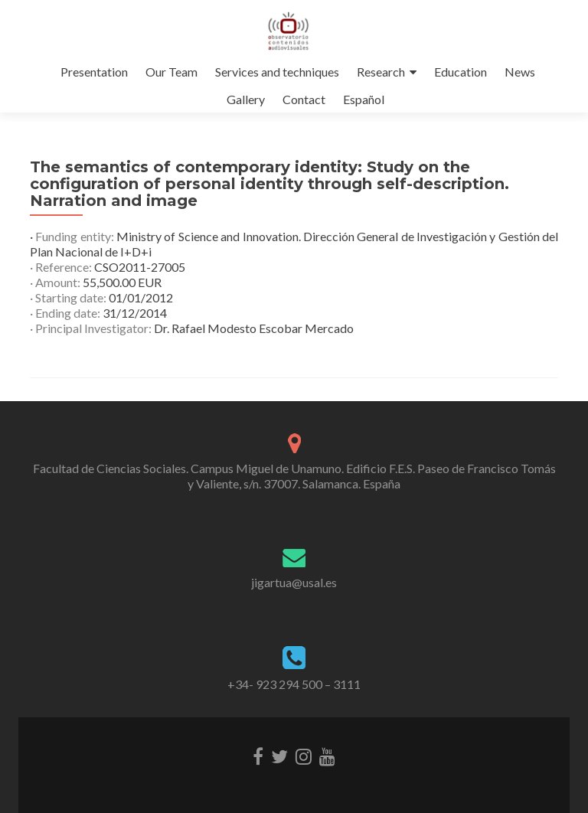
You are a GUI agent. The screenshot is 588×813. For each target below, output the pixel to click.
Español (363, 99)
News (520, 71)
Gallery (246, 99)
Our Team (171, 71)
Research (381, 71)
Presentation (94, 71)
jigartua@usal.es (294, 582)
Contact (304, 99)
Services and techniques (277, 71)
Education (460, 71)
